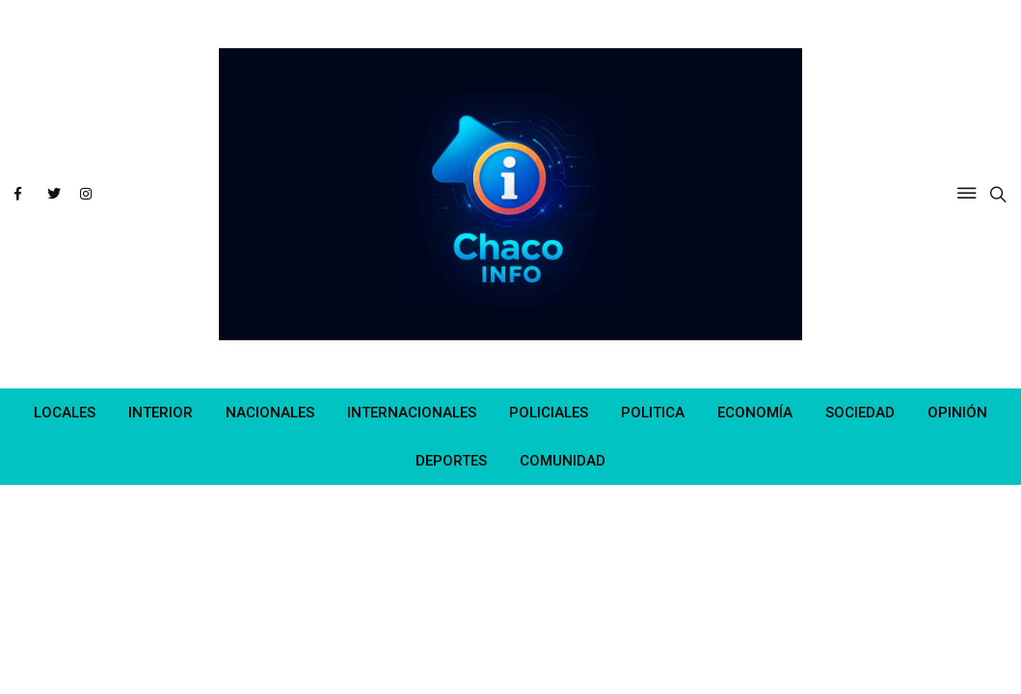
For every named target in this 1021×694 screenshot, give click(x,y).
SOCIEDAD (860, 412)
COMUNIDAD (562, 460)
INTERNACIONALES (411, 412)
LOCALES (64, 412)
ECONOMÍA (755, 412)
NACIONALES (270, 412)
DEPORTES (451, 460)
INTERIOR (160, 412)
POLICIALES (548, 412)
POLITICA (653, 412)
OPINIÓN (957, 412)
